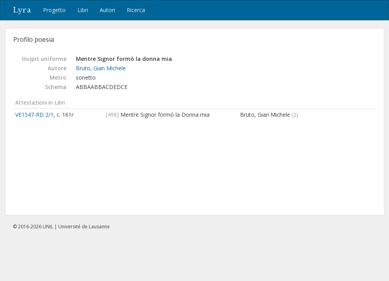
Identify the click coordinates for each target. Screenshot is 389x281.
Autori (107, 10)
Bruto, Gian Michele (101, 68)
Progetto (54, 10)
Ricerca (136, 10)
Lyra (22, 10)
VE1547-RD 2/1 (34, 114)
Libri (82, 10)
